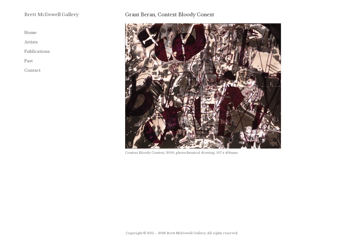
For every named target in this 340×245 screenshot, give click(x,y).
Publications (37, 51)
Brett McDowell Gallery (51, 14)
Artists (31, 42)
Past (28, 60)
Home (30, 32)
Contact (32, 70)
